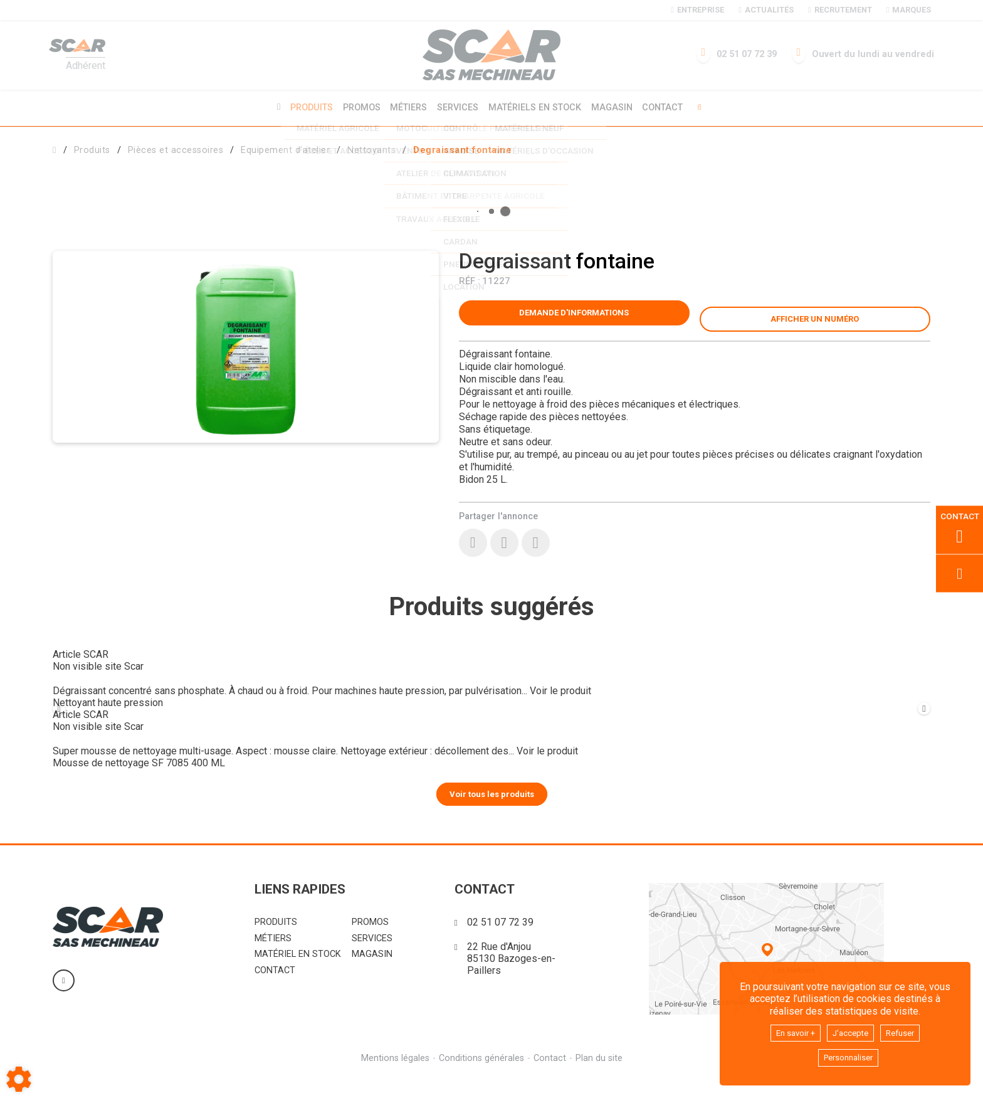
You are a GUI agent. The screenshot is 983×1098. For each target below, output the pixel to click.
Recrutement (839, 9)
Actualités (766, 9)
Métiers (406, 107)
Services (457, 107)
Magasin (616, 107)
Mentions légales (393, 1078)
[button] (462, 148)
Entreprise (697, 9)
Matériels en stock (536, 107)
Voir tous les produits (492, 814)
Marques (908, 9)
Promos (357, 107)
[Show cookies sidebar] (18, 1079)
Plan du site (600, 1078)
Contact (669, 107)
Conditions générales (480, 1078)
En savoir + (789, 1030)
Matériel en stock (298, 974)
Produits (305, 107)
